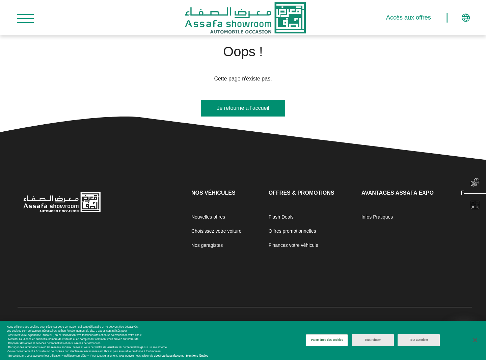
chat (475, 182)
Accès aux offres (418, 17)
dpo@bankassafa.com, (169, 355)
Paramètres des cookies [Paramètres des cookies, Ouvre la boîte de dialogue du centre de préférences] (327, 340)
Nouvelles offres (208, 217)
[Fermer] (475, 340)
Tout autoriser (418, 340)
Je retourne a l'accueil (243, 108)
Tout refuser (373, 340)
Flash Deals (281, 217)
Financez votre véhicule (293, 245)
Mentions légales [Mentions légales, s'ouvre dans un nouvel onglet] (197, 355)
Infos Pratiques (377, 217)
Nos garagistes (207, 245)
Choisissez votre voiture (216, 231)
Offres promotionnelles (292, 231)
